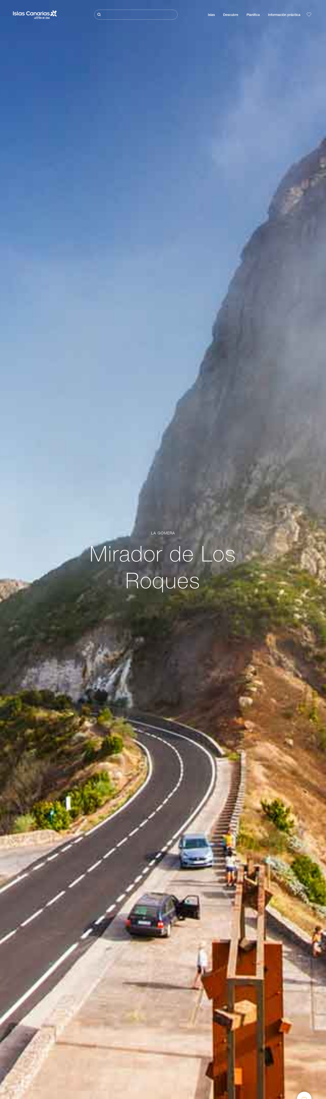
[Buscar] (136, 15)
